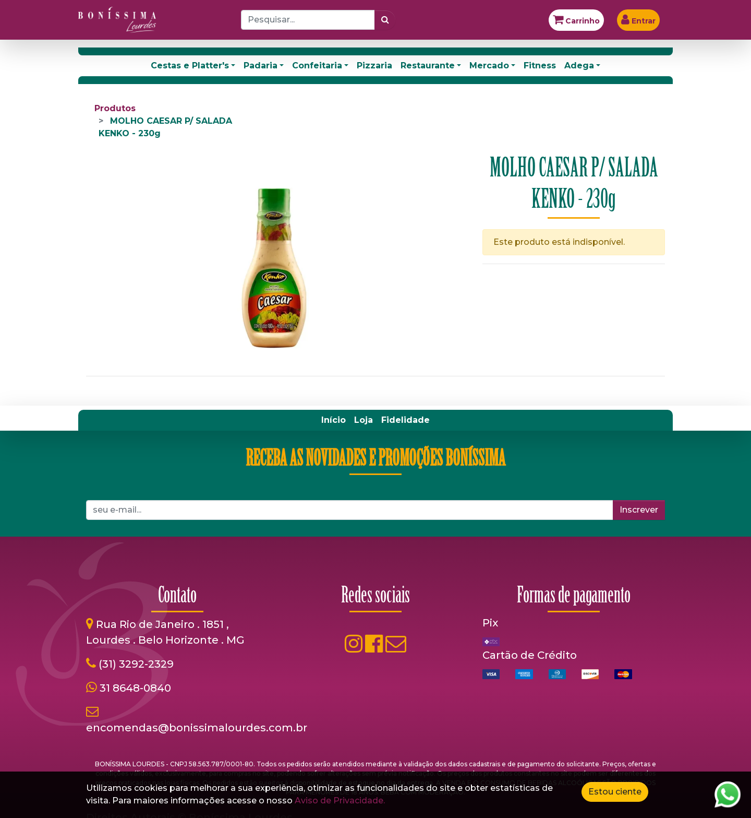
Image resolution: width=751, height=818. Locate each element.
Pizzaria (374, 65)
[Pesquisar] (385, 20)
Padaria (260, 65)
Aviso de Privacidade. (340, 800)
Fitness (540, 65)
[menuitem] (333, 420)
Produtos (115, 108)
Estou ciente (614, 792)
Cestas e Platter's (190, 65)
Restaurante (428, 65)
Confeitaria (317, 65)
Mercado (489, 65)
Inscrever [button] (639, 510)
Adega (579, 65)
